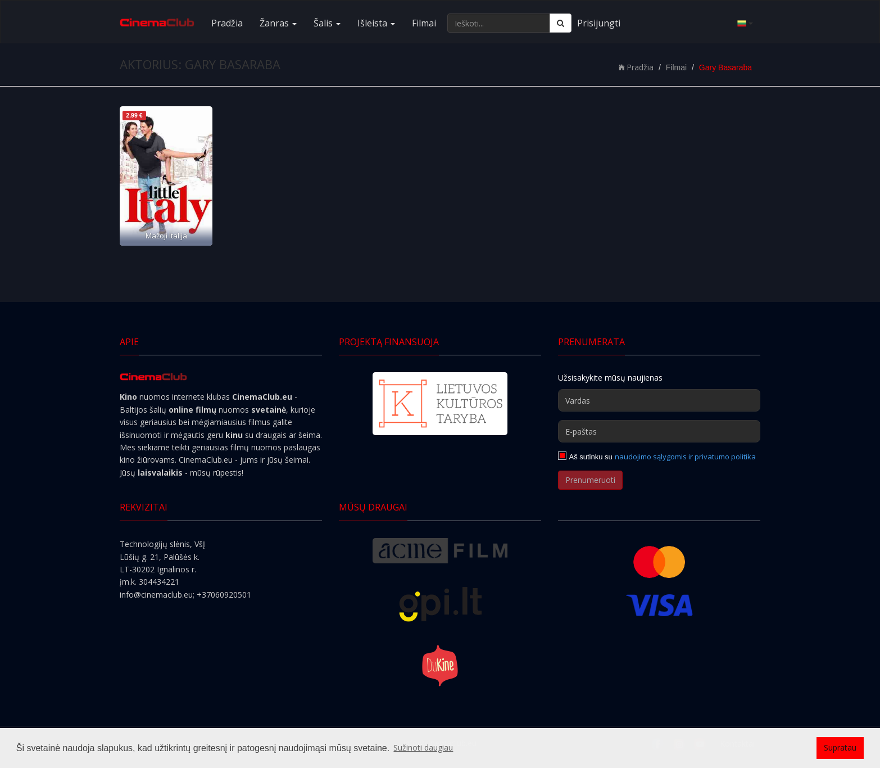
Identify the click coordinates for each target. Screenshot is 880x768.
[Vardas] (659, 400)
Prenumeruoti (590, 480)
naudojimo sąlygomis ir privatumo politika (685, 456)
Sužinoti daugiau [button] (423, 747)
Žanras (278, 23)
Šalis (327, 23)
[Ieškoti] (560, 23)
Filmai (424, 23)
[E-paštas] (659, 431)
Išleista (376, 23)
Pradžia (227, 23)
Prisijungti (598, 23)
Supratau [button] (840, 747)
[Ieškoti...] (498, 23)
